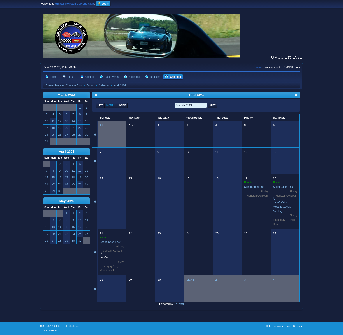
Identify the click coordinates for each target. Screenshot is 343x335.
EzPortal (179, 304)
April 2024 (66, 151)
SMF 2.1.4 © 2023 (50, 326)
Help (268, 326)
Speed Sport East (254, 186)
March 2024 (66, 95)
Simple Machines (70, 326)
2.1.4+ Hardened (49, 330)
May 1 (190, 279)
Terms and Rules (282, 326)
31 (101, 125)
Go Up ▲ (298, 326)
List (100, 105)
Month (110, 105)
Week (122, 105)
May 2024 (66, 201)
